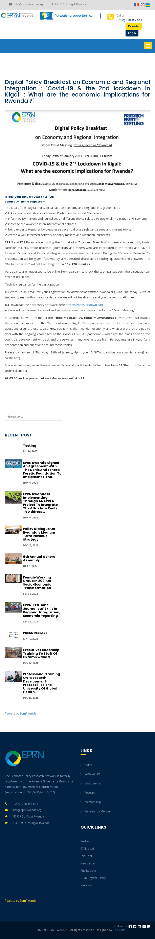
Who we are (93, 774)
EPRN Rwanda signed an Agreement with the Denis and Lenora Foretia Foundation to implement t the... (42, 469)
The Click (119, 930)
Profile (85, 841)
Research (90, 792)
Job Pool (86, 856)
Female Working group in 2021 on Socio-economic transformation (37, 582)
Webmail (86, 885)
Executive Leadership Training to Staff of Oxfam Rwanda (41, 653)
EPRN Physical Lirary (93, 878)
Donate (133, 26)
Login (132, 33)
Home (88, 764)
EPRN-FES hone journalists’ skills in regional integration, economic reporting (41, 610)
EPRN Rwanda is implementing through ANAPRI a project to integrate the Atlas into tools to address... (40, 503)
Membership (93, 802)
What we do (93, 783)
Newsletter (88, 863)
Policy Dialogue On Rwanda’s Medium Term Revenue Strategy (39, 534)
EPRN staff (87, 849)
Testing (29, 445)
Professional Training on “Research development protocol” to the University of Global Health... (41, 683)
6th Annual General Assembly (40, 558)
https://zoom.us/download (84, 305)
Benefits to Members (99, 811)
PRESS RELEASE (35, 633)
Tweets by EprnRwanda (20, 713)
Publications (88, 870)
